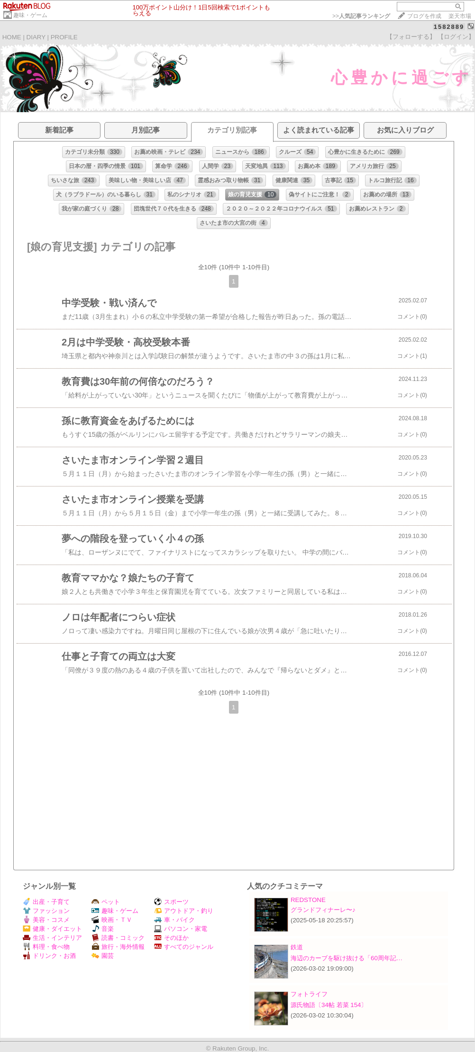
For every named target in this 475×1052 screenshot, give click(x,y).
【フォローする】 (411, 36)
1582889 (449, 26)
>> (361, 16)
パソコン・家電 (180, 928)
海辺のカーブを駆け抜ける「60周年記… (346, 958)
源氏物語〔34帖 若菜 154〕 (329, 1004)
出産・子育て (46, 901)
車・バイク (174, 919)
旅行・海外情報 (118, 946)
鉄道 (297, 947)
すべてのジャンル (183, 946)
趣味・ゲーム (30, 15)
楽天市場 (459, 16)
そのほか (171, 937)
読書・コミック (118, 937)
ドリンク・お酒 (49, 955)
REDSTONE (308, 899)
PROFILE (64, 37)
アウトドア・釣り (183, 910)
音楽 (102, 928)
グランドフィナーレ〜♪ (323, 909)
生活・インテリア (52, 937)
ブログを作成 (424, 16)
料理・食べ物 (46, 946)
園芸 (102, 955)
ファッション (46, 910)
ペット (105, 901)
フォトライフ (309, 994)
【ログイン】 (456, 36)
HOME (11, 37)
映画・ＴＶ (111, 919)
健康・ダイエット (52, 928)
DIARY (36, 37)
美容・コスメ (46, 919)
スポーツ (171, 901)
